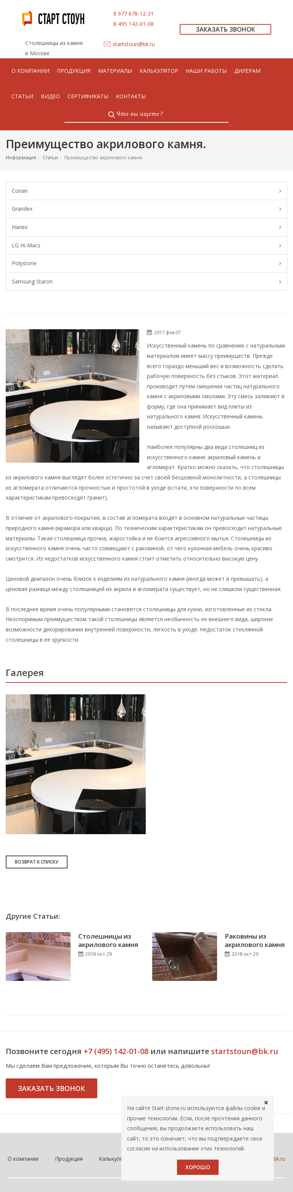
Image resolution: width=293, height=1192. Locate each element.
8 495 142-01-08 (133, 23)
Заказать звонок (51, 999)
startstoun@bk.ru (134, 44)
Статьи (50, 157)
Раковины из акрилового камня (255, 851)
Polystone (146, 263)
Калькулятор (115, 1069)
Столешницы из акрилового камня (108, 851)
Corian (146, 191)
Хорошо (197, 1167)
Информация (21, 157)
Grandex (146, 209)
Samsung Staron (146, 282)
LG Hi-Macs (146, 245)
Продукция (69, 1069)
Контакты (161, 1069)
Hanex (146, 227)
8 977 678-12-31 (133, 13)
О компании (23, 1069)
